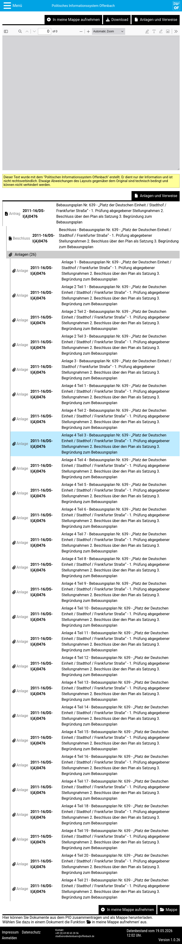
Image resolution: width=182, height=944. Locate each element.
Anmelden (9, 938)
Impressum (10, 932)
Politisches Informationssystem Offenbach (83, 6)
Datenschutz (31, 932)
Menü (17, 5)
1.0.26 (175, 940)
